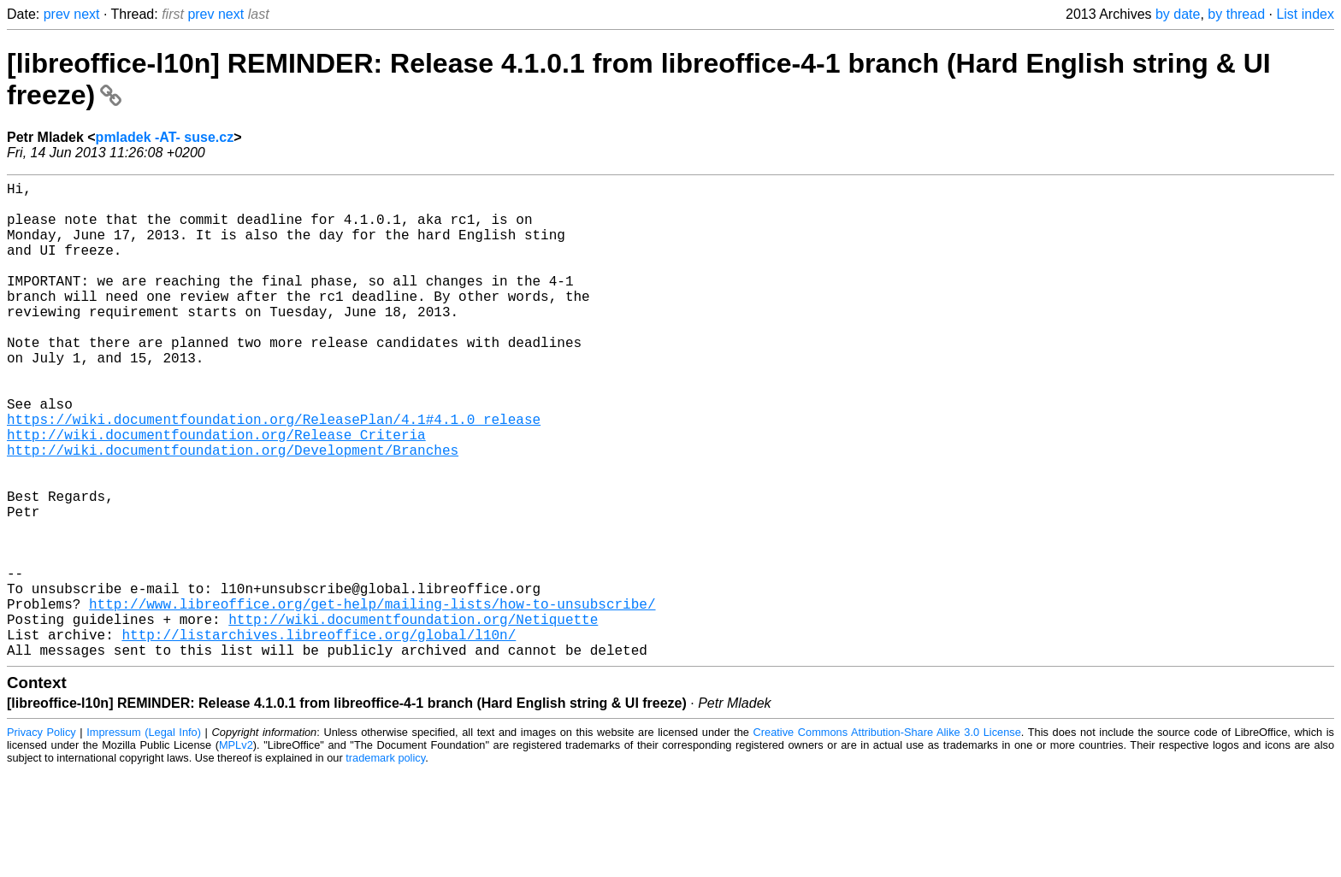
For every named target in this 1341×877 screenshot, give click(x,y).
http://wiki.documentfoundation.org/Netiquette (413, 718)
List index (1305, 14)
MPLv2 (236, 851)
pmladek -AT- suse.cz (165, 137)
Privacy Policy (41, 838)
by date (1177, 14)
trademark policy (385, 863)
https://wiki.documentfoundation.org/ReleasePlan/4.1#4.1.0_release (274, 473)
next (86, 14)
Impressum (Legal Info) (143, 838)
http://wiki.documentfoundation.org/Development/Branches (232, 511)
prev (57, 14)
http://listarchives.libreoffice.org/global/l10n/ (318, 736)
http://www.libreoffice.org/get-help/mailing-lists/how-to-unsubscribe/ (372, 699)
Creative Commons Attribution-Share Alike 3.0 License (887, 838)
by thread (1236, 14)
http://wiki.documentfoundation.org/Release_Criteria (216, 492)
